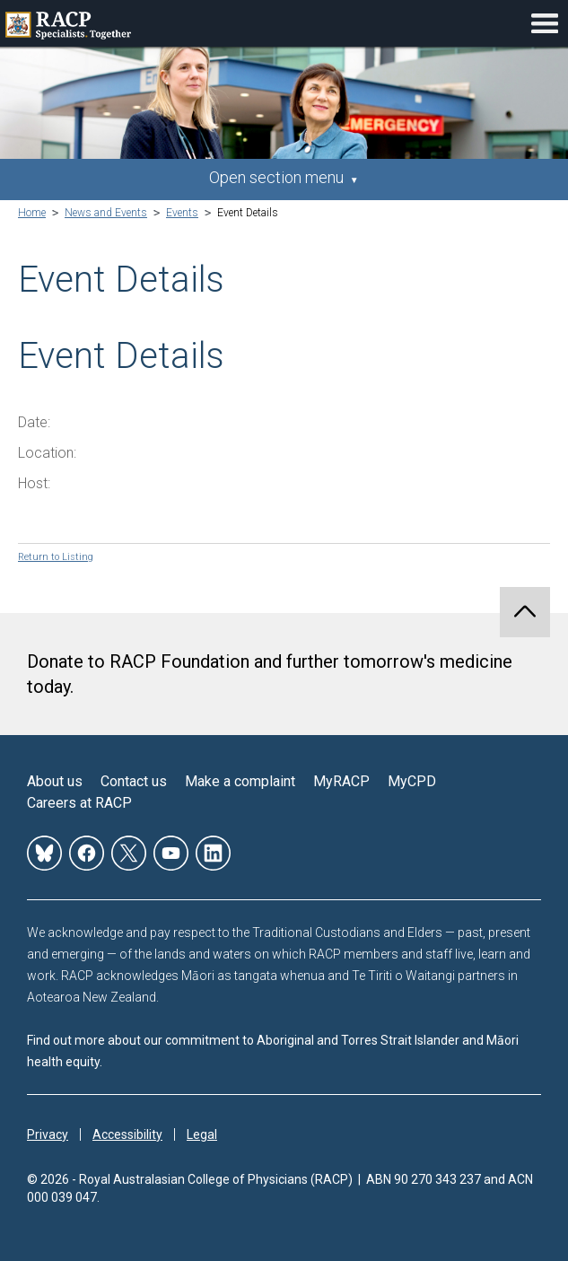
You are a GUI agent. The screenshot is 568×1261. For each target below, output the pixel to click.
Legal (202, 1134)
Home (32, 212)
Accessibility (127, 1134)
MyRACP (341, 781)
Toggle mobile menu (544, 23)
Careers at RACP (79, 802)
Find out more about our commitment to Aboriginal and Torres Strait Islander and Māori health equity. (273, 1051)
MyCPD (412, 781)
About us (55, 781)
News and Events (106, 212)
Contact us (133, 781)
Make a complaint (240, 781)
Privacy (47, 1134)
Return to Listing (55, 557)
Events (182, 212)
